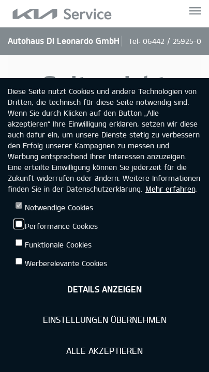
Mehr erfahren (170, 188)
